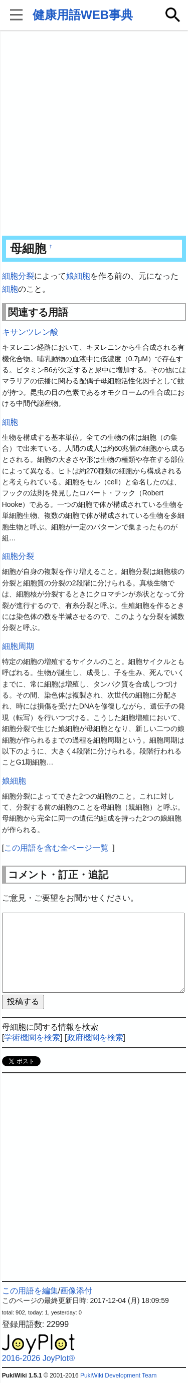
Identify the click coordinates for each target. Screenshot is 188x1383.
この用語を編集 (30, 1290)
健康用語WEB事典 (83, 15)
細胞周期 (18, 646)
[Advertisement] (94, 134)
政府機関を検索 (95, 1037)
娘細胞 (78, 276)
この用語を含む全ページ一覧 (56, 848)
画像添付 (76, 1290)
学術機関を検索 (32, 1037)
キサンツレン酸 (30, 332)
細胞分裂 (18, 276)
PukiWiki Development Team (118, 1375)
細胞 (10, 289)
